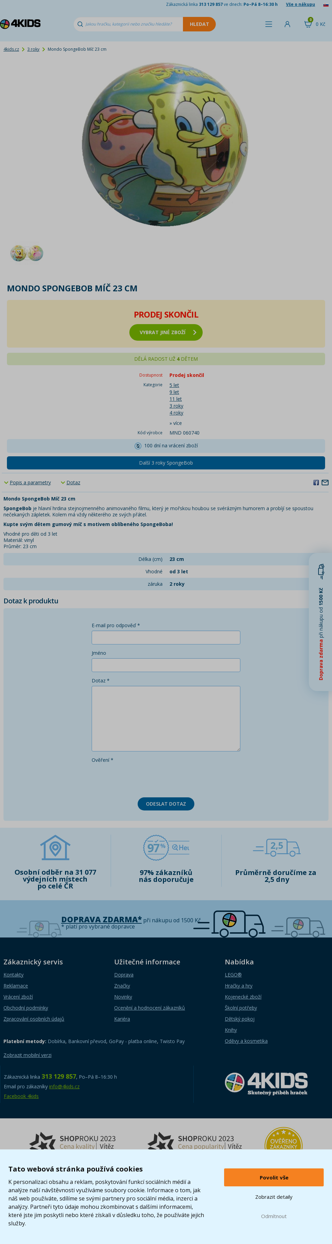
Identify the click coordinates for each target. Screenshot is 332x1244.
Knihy (231, 1030)
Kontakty (13, 974)
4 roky (176, 412)
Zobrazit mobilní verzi (27, 1055)
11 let (175, 399)
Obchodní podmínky (25, 1007)
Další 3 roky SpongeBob (166, 462)
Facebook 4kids (21, 1096)
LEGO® (233, 974)
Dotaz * (101, 680)
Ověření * (102, 760)
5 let (174, 385)
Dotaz (73, 482)
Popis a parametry (30, 482)
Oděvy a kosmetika (246, 1041)
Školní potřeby (241, 1007)
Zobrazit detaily (274, 1196)
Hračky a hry (238, 985)
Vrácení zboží (18, 996)
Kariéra (122, 1018)
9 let (174, 392)
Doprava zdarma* (101, 919)
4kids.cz (11, 49)
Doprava (123, 974)
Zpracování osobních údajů (33, 1018)
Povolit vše (274, 1177)
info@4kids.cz (64, 1086)
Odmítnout (274, 1216)
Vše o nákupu (300, 4)
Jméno (99, 653)
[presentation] (144, 778)
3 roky (33, 49)
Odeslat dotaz (166, 803)
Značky (122, 985)
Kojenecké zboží (243, 996)
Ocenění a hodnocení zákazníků (149, 1007)
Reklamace (15, 985)
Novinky (123, 996)
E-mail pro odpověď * (116, 625)
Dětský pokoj (240, 1018)
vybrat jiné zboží (168, 332)
